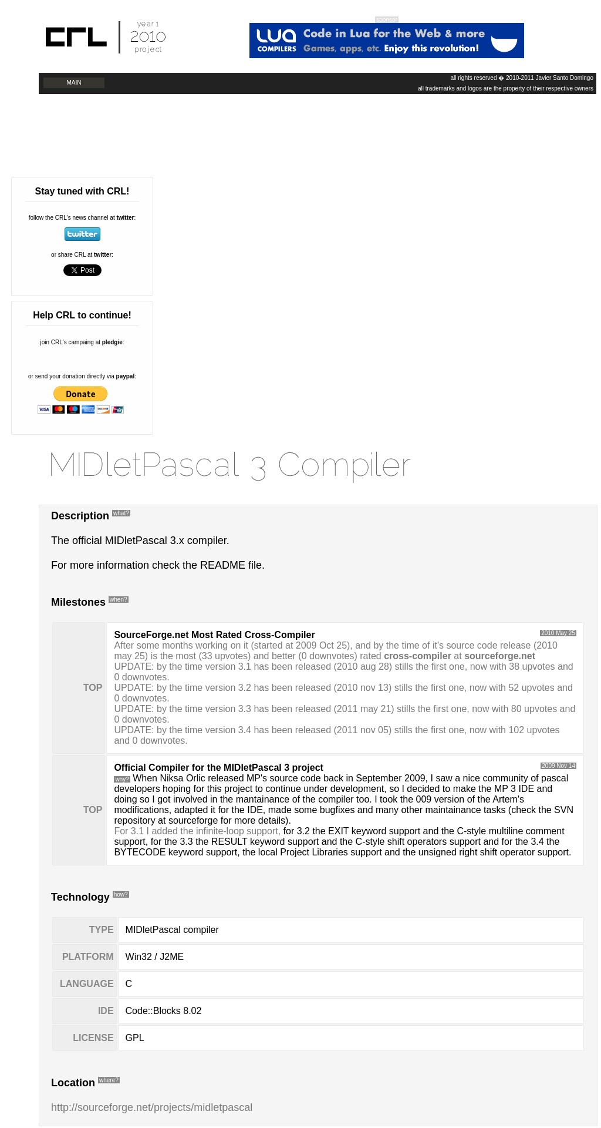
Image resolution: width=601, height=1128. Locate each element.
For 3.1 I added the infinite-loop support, (197, 831)
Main (74, 82)
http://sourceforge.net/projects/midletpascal (151, 1107)
